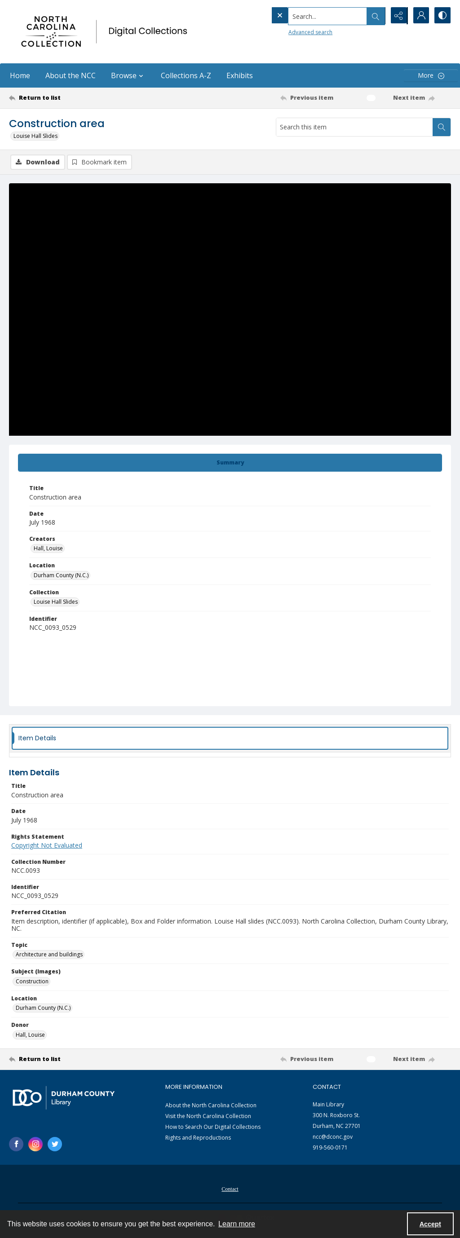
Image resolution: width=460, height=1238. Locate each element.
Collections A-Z (186, 75)
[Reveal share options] (397, 15)
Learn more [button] (236, 1224)
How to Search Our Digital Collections (213, 1127)
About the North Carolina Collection (211, 1106)
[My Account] (419, 15)
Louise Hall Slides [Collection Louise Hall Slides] (56, 602)
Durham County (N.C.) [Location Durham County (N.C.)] (61, 575)
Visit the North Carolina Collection (208, 1116)
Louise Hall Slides (35, 136)
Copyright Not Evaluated (46, 845)
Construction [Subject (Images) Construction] (32, 982)
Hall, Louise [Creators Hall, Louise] (48, 549)
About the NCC (70, 75)
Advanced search (292, 31)
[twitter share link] (55, 1144)
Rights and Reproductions (198, 1138)
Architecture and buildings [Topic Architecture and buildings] (49, 955)
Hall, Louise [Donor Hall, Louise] (30, 1035)
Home (20, 75)
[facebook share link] (16, 1144)
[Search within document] (442, 127)
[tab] (230, 463)
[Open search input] (374, 15)
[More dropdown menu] (431, 75)
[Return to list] (69, 98)
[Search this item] (354, 127)
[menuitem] (229, 1188)
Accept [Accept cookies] (430, 1224)
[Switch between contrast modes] (442, 15)
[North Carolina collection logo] (106, 31)
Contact (229, 1189)
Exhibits (239, 75)
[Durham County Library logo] (63, 1098)
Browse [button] (128, 75)
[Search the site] (309, 15)
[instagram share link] (35, 1144)
